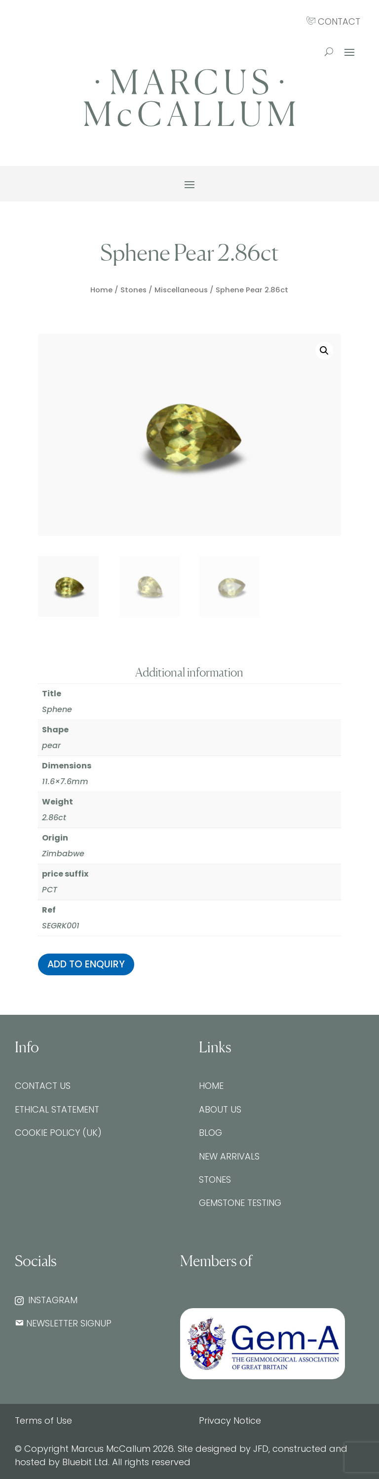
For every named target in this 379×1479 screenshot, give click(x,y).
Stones (133, 290)
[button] (324, 351)
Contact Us (43, 1085)
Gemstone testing (240, 1203)
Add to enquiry (86, 964)
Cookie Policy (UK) (58, 1132)
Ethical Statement (57, 1109)
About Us (220, 1109)
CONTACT (333, 21)
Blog (210, 1132)
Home (101, 290)
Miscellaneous (181, 290)
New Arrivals (229, 1156)
